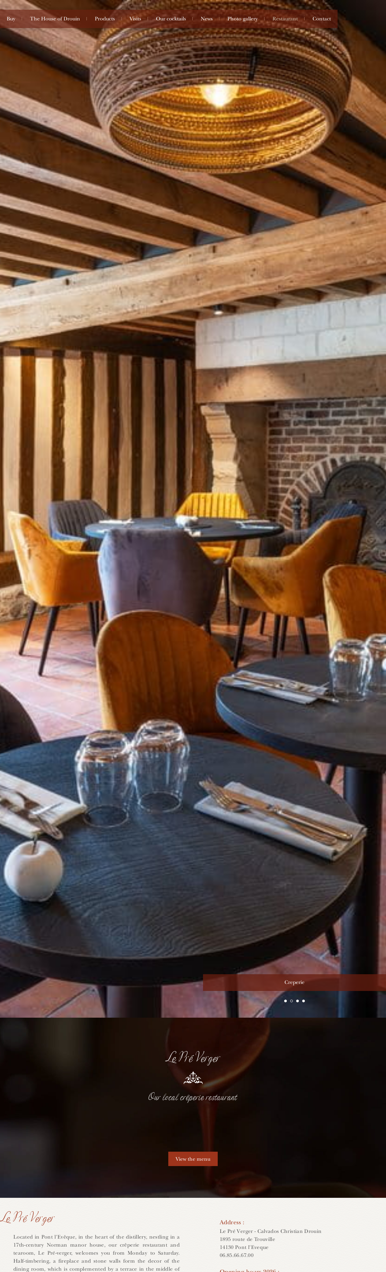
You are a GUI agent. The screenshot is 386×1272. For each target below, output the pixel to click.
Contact (322, 19)
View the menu (193, 1159)
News (207, 19)
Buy (11, 19)
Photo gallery (242, 19)
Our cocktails (171, 19)
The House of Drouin (55, 19)
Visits (135, 19)
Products (105, 19)
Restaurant (285, 19)
